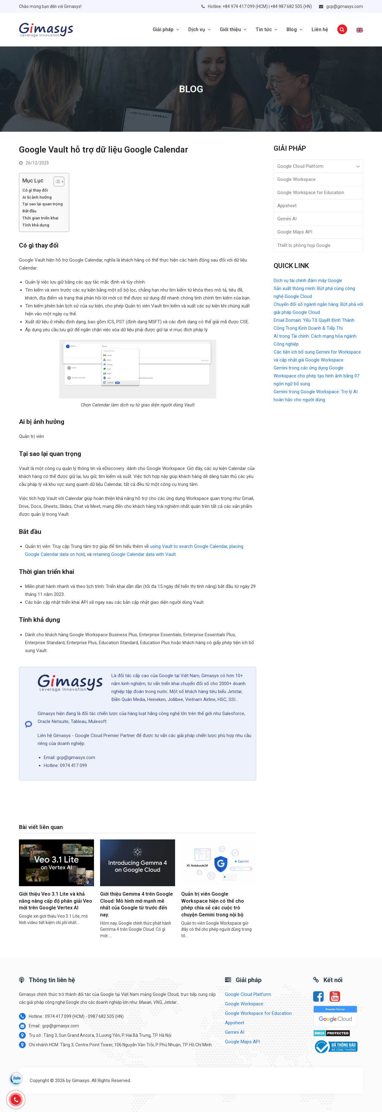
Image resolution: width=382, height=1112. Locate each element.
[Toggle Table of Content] (56, 181)
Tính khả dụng (35, 224)
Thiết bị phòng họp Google (304, 245)
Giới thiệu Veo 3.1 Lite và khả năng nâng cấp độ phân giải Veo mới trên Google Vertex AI (55, 901)
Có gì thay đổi (35, 190)
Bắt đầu (29, 210)
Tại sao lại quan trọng (42, 203)
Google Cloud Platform (300, 166)
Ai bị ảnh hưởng (37, 197)
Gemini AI (287, 219)
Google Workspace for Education (310, 192)
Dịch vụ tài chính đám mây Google (308, 280)
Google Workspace (296, 179)
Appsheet (287, 205)
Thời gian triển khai (40, 217)
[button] (342, 29)
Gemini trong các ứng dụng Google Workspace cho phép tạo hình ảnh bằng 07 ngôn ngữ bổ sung (316, 376)
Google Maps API (294, 232)
